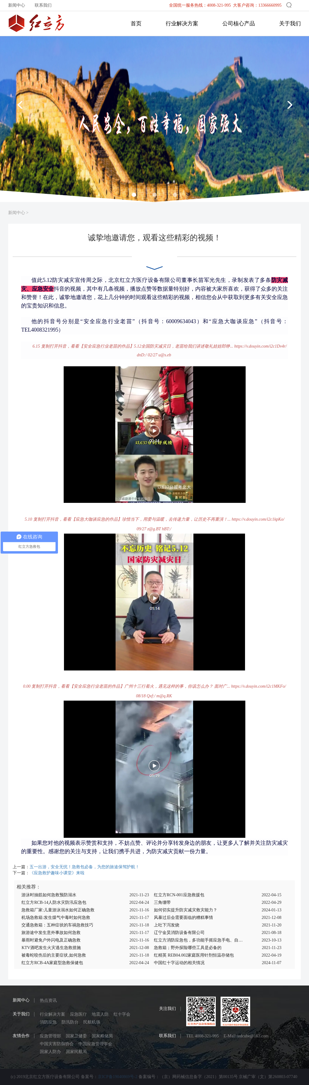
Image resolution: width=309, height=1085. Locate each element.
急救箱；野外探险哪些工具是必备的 (187, 947)
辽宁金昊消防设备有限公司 (179, 932)
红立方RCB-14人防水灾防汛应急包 (53, 902)
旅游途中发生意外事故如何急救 (51, 932)
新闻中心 (16, 5)
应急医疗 (78, 1014)
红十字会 (121, 1014)
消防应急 (48, 1022)
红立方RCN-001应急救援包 (179, 895)
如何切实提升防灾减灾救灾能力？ (185, 910)
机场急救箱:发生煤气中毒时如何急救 (55, 917)
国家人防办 (50, 1051)
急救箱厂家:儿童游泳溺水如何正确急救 (57, 910)
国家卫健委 (76, 1036)
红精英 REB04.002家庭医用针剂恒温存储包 (194, 955)
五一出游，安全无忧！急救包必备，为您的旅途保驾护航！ (84, 867)
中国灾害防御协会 (57, 1044)
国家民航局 (76, 1051)
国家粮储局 (102, 1036)
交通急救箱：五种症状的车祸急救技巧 (57, 925)
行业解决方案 (182, 24)
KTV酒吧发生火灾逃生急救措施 (51, 947)
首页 (136, 24)
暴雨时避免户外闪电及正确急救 (51, 940)
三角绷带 (162, 902)
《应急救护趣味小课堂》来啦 (57, 873)
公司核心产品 (238, 24)
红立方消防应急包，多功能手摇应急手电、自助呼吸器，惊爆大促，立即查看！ (198, 940)
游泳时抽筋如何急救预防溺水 (48, 895)
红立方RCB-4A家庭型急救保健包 (52, 962)
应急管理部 (50, 1036)
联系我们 (43, 5)
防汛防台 (70, 1022)
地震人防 (100, 1014)
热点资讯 (48, 1000)
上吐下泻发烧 (166, 925)
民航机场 (91, 1022)
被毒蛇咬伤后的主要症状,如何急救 (53, 955)
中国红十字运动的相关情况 (179, 962)
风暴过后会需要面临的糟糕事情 (183, 917)
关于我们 (290, 24)
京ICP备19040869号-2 (117, 1076)
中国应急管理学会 (95, 1044)
